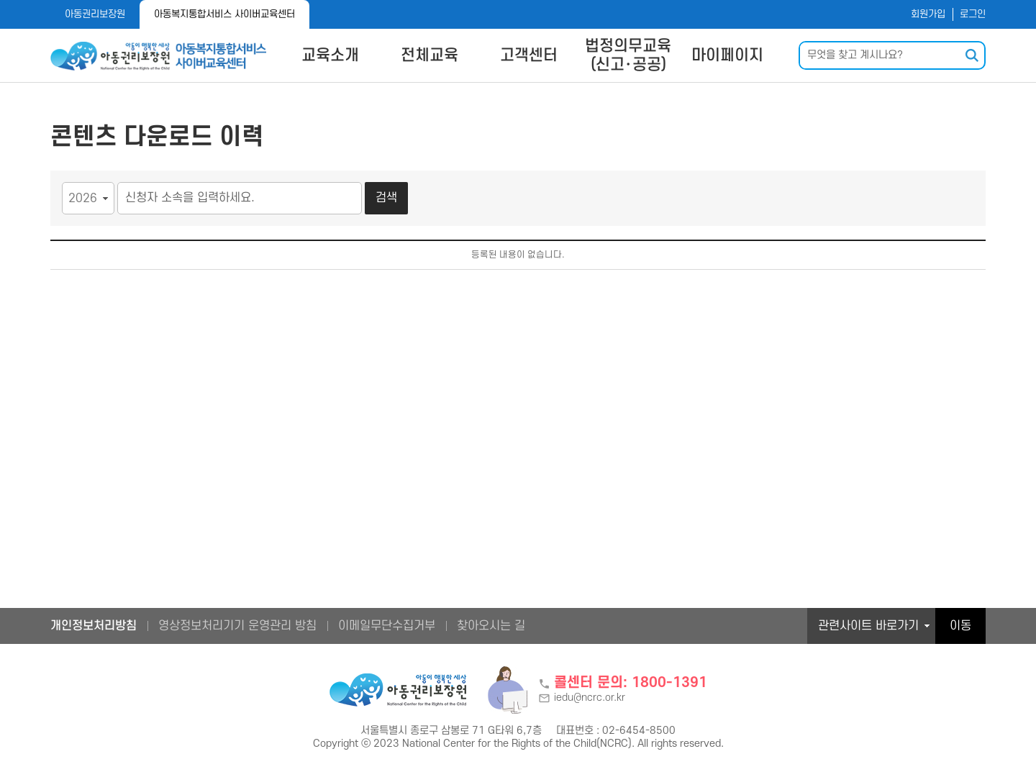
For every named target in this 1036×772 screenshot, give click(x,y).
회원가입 (928, 14)
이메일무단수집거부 (386, 625)
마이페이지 (727, 55)
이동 (960, 625)
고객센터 (529, 55)
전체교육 (429, 55)
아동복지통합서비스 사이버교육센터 (224, 14)
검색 (386, 197)
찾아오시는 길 (491, 625)
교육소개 (330, 55)
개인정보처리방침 (93, 625)
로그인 (973, 14)
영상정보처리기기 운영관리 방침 (237, 625)
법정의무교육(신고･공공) (628, 55)
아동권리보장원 (95, 14)
